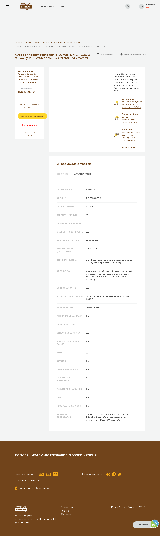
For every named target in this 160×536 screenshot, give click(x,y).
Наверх (143, 525)
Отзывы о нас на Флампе (66, 510)
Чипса (132, 506)
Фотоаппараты (42, 42)
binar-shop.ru (23, 514)
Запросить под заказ (32, 116)
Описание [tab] (63, 174)
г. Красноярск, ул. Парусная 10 (35, 518)
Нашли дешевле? (25, 107)
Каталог (29, 42)
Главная (19, 42)
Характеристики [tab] (85, 174)
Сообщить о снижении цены (29, 105)
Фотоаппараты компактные (66, 42)
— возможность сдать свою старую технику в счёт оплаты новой (131, 135)
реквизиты (22, 521)
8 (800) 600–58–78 (52, 6)
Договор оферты (27, 479)
